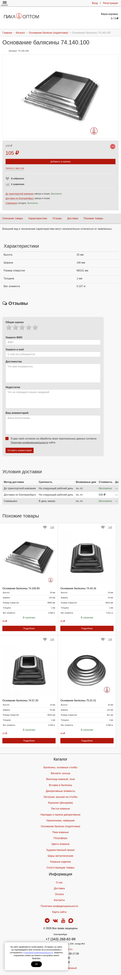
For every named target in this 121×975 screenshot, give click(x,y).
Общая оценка (15, 322)
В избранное (17, 178)
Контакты (59, 900)
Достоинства (14, 361)
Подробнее (29, 628)
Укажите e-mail (15, 349)
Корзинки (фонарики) (60, 802)
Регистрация (110, 3)
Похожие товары (93, 218)
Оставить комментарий (20, 450)
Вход (95, 3)
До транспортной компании (20, 193)
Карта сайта (59, 912)
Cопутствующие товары (61, 867)
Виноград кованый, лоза (60, 779)
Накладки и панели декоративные (60, 814)
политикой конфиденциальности (38, 953)
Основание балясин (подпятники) (60, 826)
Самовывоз (11, 203)
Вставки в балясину (60, 785)
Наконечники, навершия (60, 820)
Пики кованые (60, 832)
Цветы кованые (60, 844)
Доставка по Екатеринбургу (20, 198)
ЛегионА (72, 968)
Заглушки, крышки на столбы (60, 797)
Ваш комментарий (17, 413)
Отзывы (57, 218)
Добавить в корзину (60, 161)
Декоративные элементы (60, 791)
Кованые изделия (60, 861)
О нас (59, 882)
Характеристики (37, 218)
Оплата (59, 894)
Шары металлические (60, 856)
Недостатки (13, 387)
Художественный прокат (60, 850)
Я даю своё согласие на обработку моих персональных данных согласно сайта (51, 440)
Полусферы (60, 838)
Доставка (72, 218)
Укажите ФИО (14, 337)
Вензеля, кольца (60, 773)
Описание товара (12, 218)
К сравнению (17, 184)
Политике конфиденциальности (29, 442)
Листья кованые (60, 808)
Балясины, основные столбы (60, 767)
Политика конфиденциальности (59, 906)
